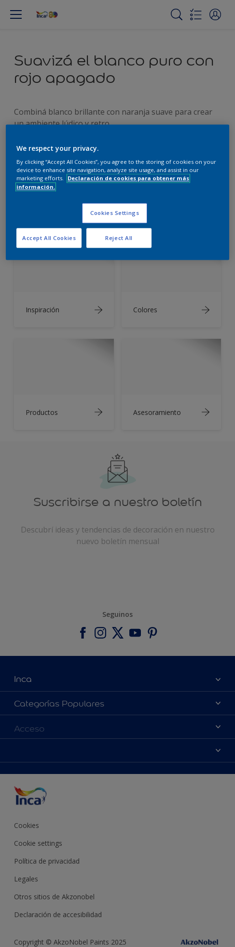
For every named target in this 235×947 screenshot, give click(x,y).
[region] (117, 192)
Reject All (119, 237)
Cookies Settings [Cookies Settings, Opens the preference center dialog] (114, 212)
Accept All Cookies (49, 237)
